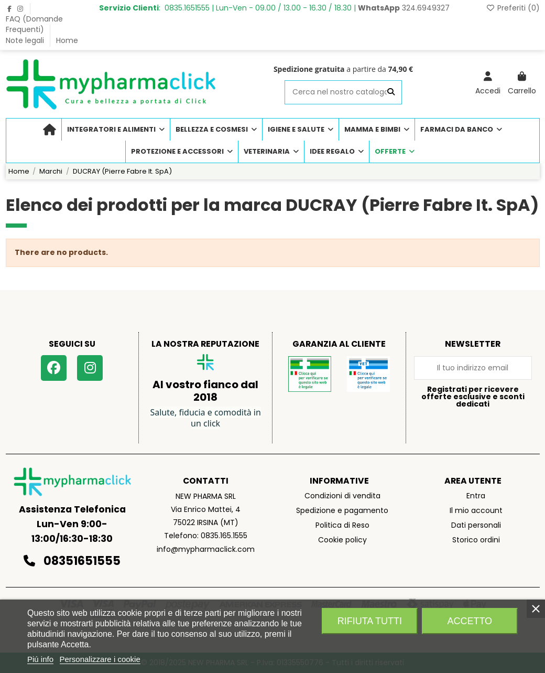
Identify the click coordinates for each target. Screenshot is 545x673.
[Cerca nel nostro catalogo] (391, 92)
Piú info (40, 659)
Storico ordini (476, 540)
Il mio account (476, 510)
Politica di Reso (342, 525)
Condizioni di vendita (342, 495)
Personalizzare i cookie (100, 659)
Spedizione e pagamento (342, 510)
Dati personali (476, 525)
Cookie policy (342, 540)
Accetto (469, 621)
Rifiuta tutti (369, 621)
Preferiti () (513, 8)
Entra (475, 495)
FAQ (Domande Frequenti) (34, 24)
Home (67, 40)
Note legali (26, 40)
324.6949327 (404, 8)
